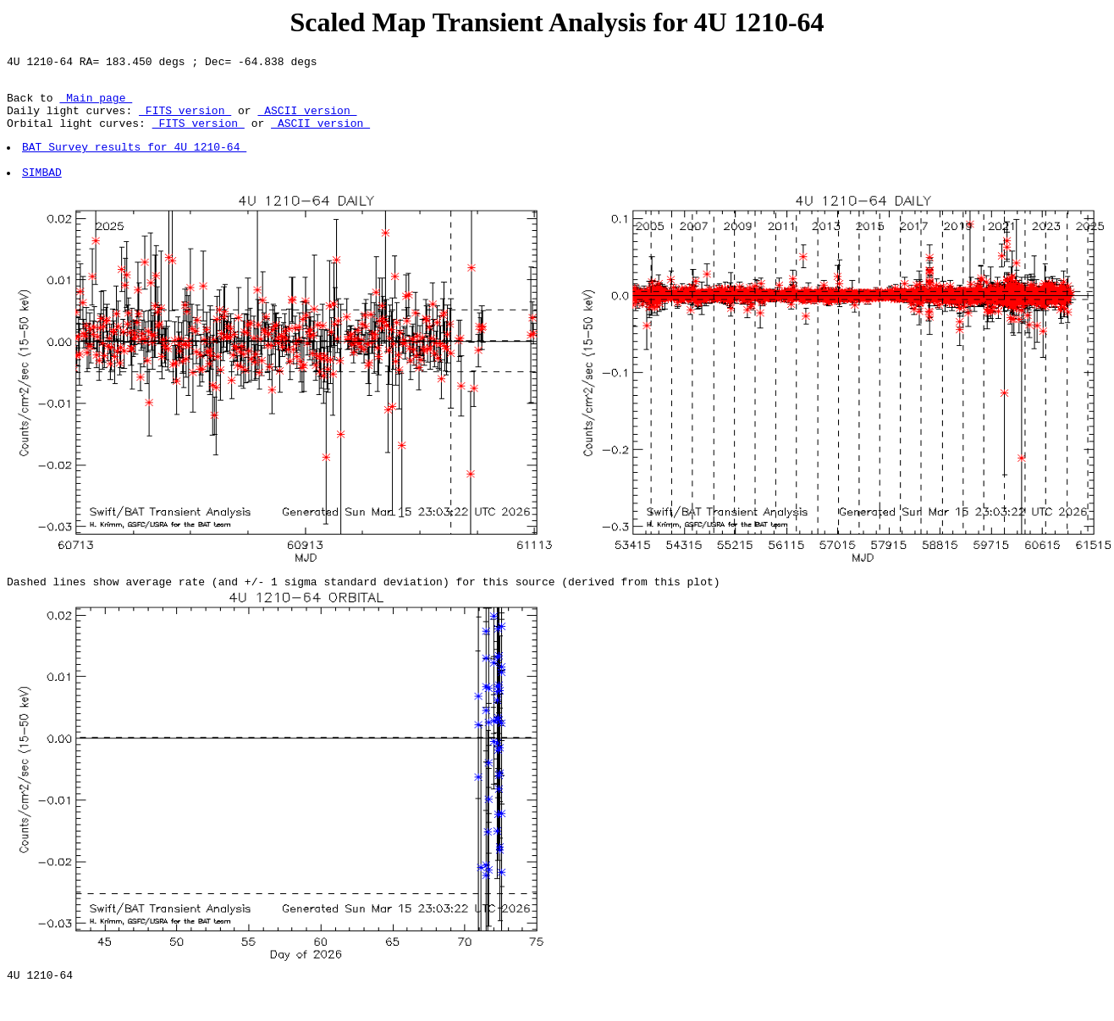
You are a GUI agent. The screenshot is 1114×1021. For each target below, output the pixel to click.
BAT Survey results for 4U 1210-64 (135, 161)
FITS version (185, 120)
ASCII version (306, 120)
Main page (95, 105)
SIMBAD (43, 192)
